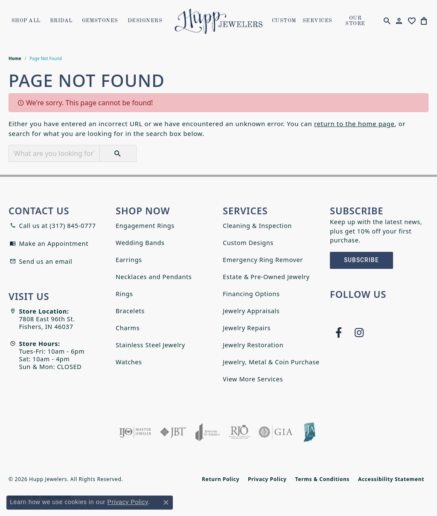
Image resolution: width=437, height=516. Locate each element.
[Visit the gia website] (276, 432)
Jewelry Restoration (253, 345)
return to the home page (354, 123)
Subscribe (361, 260)
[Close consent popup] (166, 502)
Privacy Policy (267, 479)
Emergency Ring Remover (263, 260)
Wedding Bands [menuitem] (140, 243)
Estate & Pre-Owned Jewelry (266, 277)
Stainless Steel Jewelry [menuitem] (150, 345)
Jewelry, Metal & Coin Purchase (271, 362)
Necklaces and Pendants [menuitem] (154, 277)
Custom (284, 20)
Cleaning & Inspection (257, 226)
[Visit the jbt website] (173, 432)
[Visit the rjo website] (239, 432)
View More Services (253, 379)
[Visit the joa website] (207, 432)
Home (15, 58)
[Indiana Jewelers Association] (309, 432)
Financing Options (251, 294)
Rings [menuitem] (124, 294)
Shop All (26, 20)
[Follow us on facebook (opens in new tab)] (338, 332)
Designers (145, 20)
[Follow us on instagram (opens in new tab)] (358, 332)
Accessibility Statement (391, 479)
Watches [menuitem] (129, 362)
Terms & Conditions (322, 479)
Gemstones (100, 20)
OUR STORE (355, 21)
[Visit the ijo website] (135, 432)
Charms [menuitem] (128, 328)
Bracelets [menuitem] (130, 311)
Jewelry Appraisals (251, 311)
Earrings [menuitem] (129, 260)
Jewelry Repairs (247, 328)
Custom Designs (248, 243)
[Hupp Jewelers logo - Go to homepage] (218, 21)
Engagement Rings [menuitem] (145, 226)
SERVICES (317, 20)
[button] (386, 21)
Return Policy (220, 479)
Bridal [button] (61, 20)
